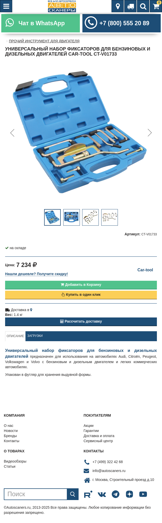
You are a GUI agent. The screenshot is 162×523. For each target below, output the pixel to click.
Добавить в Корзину (81, 285)
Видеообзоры (15, 461)
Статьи (9, 466)
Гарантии (91, 431)
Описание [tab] (15, 336)
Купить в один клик (81, 294)
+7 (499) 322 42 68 (108, 462)
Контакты (11, 441)
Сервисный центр (98, 441)
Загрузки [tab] (35, 336)
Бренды (10, 436)
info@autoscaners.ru (109, 471)
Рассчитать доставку (81, 321)
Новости (11, 431)
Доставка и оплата (99, 436)
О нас (8, 426)
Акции (89, 426)
